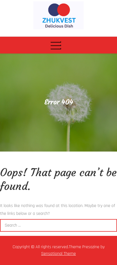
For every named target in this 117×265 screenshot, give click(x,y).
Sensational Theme (58, 254)
